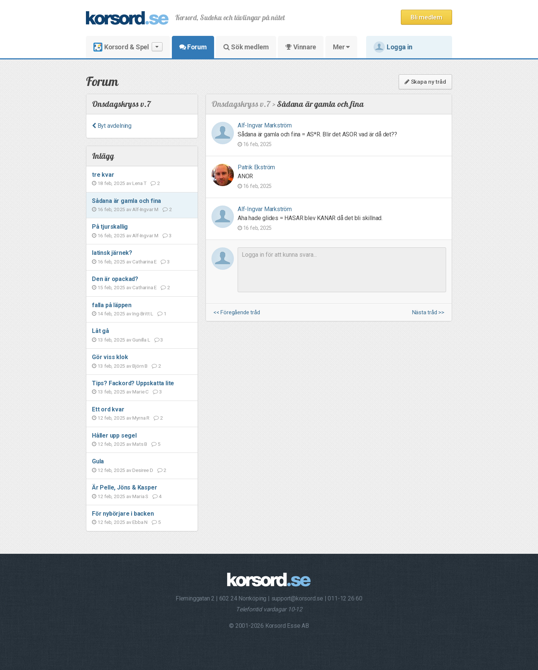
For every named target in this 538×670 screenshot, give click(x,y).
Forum (193, 47)
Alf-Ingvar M (145, 209)
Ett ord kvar (108, 409)
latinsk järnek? (112, 252)
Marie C (140, 392)
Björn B (140, 366)
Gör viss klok (110, 357)
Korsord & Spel (128, 47)
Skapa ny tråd (425, 81)
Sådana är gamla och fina (126, 200)
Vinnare (300, 47)
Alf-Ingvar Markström (265, 125)
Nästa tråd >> (428, 312)
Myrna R (140, 418)
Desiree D (142, 470)
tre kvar (103, 174)
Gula (98, 461)
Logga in (393, 47)
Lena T (139, 183)
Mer (341, 47)
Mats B (139, 444)
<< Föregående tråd (236, 312)
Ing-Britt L (142, 314)
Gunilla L (141, 340)
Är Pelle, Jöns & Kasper (124, 487)
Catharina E (144, 262)
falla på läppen (112, 305)
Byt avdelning (112, 125)
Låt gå (100, 330)
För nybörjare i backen (123, 513)
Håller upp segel (114, 435)
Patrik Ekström (256, 167)
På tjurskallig (110, 226)
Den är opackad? (115, 278)
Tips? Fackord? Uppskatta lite (133, 383)
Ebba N (140, 522)
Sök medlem (246, 47)
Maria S (140, 496)
